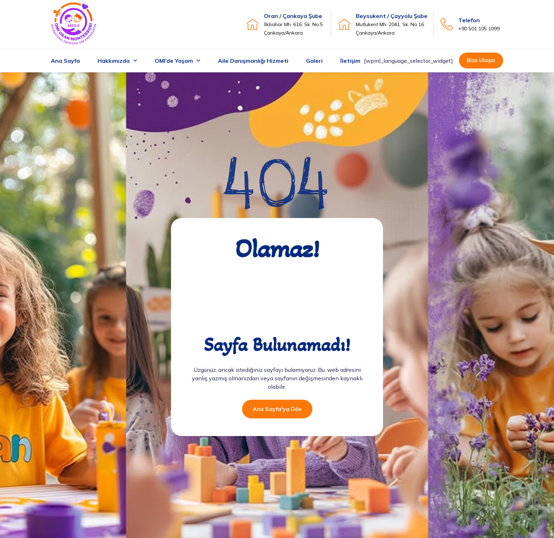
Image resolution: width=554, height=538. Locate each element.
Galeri (314, 60)
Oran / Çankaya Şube (293, 15)
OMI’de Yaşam (177, 60)
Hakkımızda (117, 60)
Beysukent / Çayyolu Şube (392, 15)
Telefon (469, 20)
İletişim (350, 60)
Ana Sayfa (65, 60)
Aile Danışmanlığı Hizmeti (253, 60)
